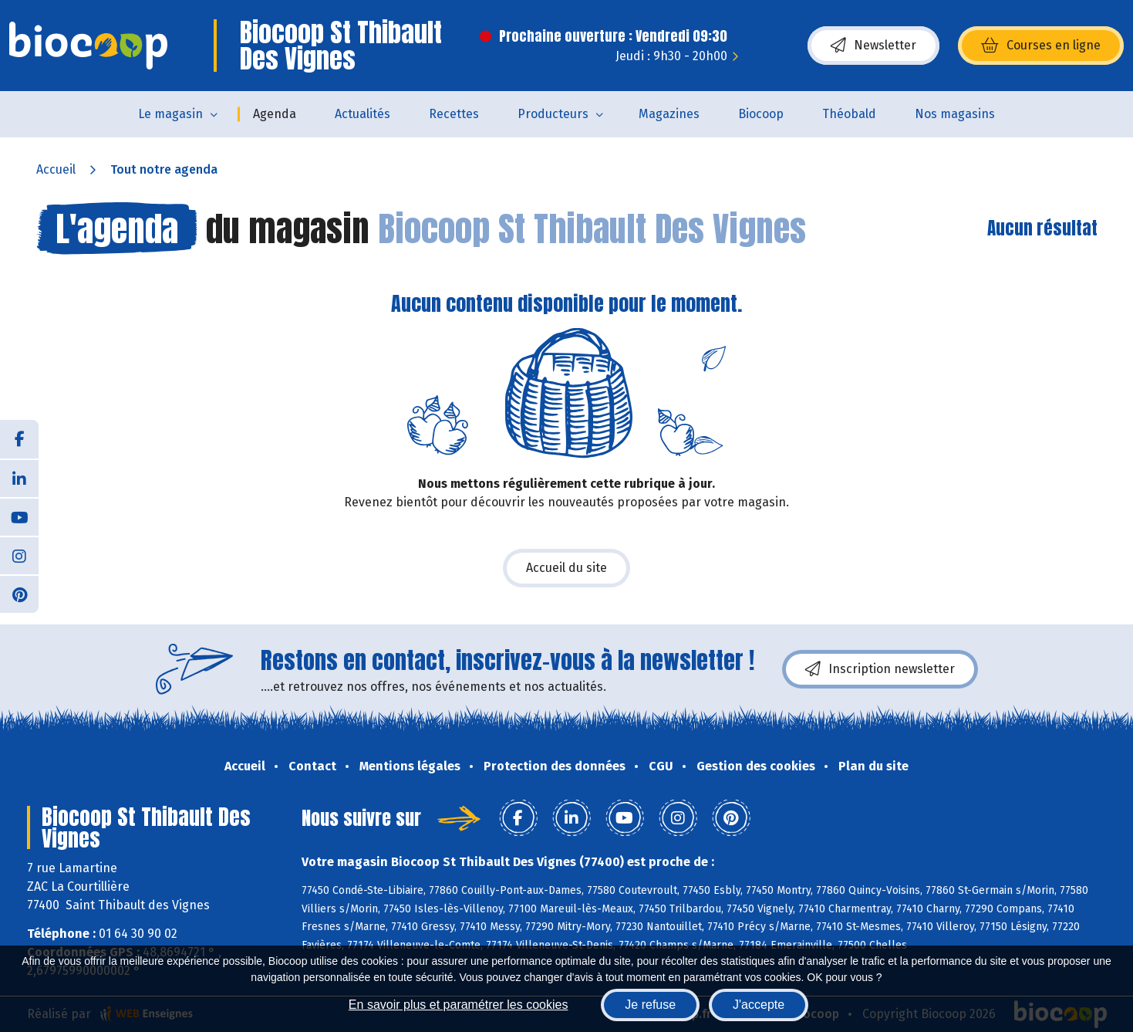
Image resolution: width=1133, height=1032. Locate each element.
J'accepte (758, 1004)
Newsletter (873, 45)
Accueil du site (566, 567)
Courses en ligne (1041, 45)
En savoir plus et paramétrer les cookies (458, 1004)
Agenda (274, 114)
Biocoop (761, 114)
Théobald (849, 114)
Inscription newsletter (880, 669)
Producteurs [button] (553, 114)
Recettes (454, 114)
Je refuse (650, 1004)
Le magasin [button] (170, 114)
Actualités (362, 114)
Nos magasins (955, 114)
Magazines (669, 114)
